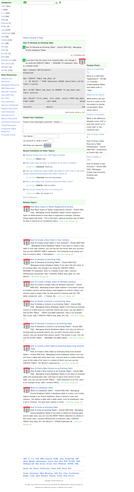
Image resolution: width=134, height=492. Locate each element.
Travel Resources (8, 125)
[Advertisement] (11, 168)
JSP (3, 37)
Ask (69, 470)
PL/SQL (4, 53)
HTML (3, 26)
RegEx (26, 478)
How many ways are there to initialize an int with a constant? (51, 165)
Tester (26, 475)
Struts (49, 466)
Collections (45, 470)
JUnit (25, 463)
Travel (59, 478)
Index (53, 470)
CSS (3, 16)
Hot (30, 470)
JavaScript (5, 33)
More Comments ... (31, 199)
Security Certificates (9, 105)
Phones (52, 478)
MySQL (32, 463)
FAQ (65, 478)
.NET (3, 6)
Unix (55, 466)
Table (41, 38)
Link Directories (8, 112)
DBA (3, 20)
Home (25, 38)
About (36, 470)
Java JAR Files (7, 95)
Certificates (74, 475)
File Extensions (7, 102)
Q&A (38, 478)
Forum (71, 478)
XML (77, 466)
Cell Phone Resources (10, 122)
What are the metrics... (96, 95)
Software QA (6, 60)
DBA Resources (8, 88)
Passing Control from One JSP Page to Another (45, 157)
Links (32, 478)
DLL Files (5, 98)
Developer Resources (10, 85)
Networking (41, 463)
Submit (47, 147)
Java (3, 30)
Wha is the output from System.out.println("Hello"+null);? (49, 184)
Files (66, 475)
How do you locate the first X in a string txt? (44, 192)
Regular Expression (9, 108)
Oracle (4, 40)
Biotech (44, 478)
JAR (56, 475)
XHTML (4, 70)
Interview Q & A (7, 115)
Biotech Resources (9, 118)
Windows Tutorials (9, 92)
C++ (3, 13)
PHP (3, 50)
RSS (3, 57)
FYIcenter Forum (8, 135)
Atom (64, 470)
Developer (34, 475)
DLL (60, 475)
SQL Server (6, 63)
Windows (5, 67)
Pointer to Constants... (96, 114)
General (4, 23)
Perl (3, 43)
